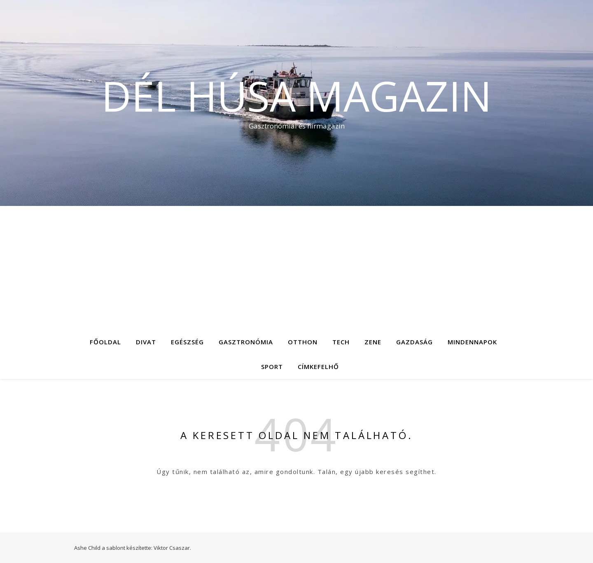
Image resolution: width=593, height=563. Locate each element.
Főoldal (105, 342)
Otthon (303, 342)
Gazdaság (414, 342)
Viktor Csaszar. (172, 547)
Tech (341, 342)
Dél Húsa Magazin (296, 95)
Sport (272, 366)
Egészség (187, 342)
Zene (372, 342)
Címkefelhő (318, 366)
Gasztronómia (246, 342)
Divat (146, 342)
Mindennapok (472, 342)
